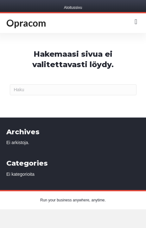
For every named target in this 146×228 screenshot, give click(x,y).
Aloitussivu (73, 7)
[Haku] (73, 89)
